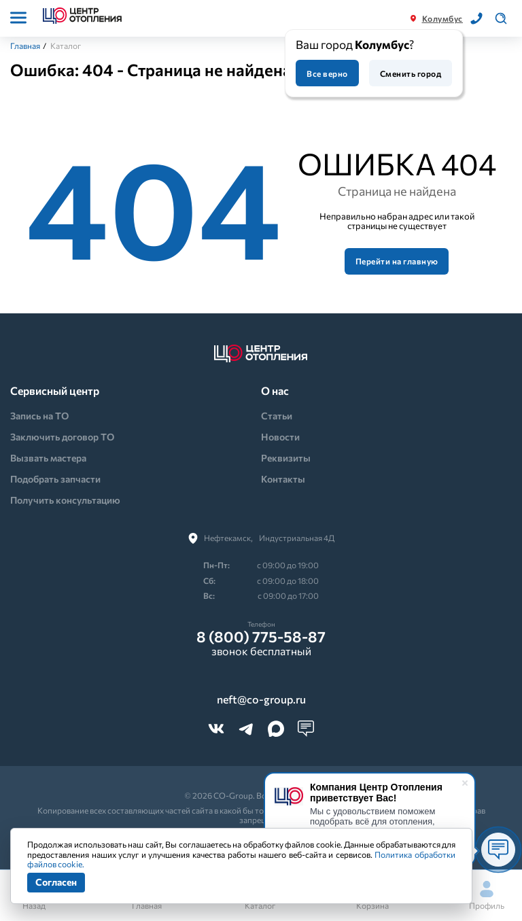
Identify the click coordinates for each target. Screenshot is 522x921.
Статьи (276, 415)
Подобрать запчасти (55, 479)
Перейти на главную (396, 261)
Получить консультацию (65, 500)
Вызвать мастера (48, 458)
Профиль (486, 895)
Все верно (327, 73)
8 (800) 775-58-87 (261, 637)
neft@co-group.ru (261, 699)
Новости (280, 436)
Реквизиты (286, 458)
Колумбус (442, 18)
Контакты (283, 479)
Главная (25, 45)
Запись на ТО (39, 415)
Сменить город (410, 73)
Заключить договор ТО (62, 436)
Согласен (56, 882)
